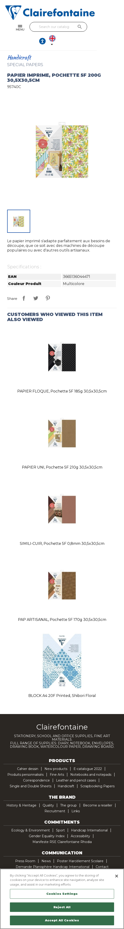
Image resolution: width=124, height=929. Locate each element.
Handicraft (66, 774)
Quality (48, 793)
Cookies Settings (62, 893)
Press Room (25, 849)
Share (23, 286)
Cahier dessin (27, 757)
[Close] (117, 876)
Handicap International (89, 818)
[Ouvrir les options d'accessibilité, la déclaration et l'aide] (100, 28)
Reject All (62, 907)
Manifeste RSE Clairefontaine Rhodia (62, 830)
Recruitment (54, 799)
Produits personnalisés (25, 762)
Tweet (35, 286)
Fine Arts (57, 762)
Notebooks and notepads (90, 762)
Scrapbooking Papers (97, 774)
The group (68, 793)
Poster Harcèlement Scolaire (80, 849)
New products (55, 757)
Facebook (47, 867)
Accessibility (80, 824)
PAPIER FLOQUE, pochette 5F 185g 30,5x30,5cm (62, 379)
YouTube (67, 867)
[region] (62, 899)
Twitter (57, 867)
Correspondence (36, 768)
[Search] (61, 27)
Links (75, 799)
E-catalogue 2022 (88, 757)
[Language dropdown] (114, 28)
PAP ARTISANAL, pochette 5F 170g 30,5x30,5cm (62, 607)
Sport (60, 818)
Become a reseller (97, 793)
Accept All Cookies (62, 920)
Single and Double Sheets (30, 774)
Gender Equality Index (47, 824)
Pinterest (47, 286)
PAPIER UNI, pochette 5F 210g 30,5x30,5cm (62, 455)
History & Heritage (21, 793)
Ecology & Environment (30, 818)
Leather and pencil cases (76, 768)
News (46, 849)
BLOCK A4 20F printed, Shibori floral (62, 683)
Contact (102, 855)
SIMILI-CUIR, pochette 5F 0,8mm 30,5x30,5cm (62, 531)
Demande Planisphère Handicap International (52, 855)
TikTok (86, 867)
